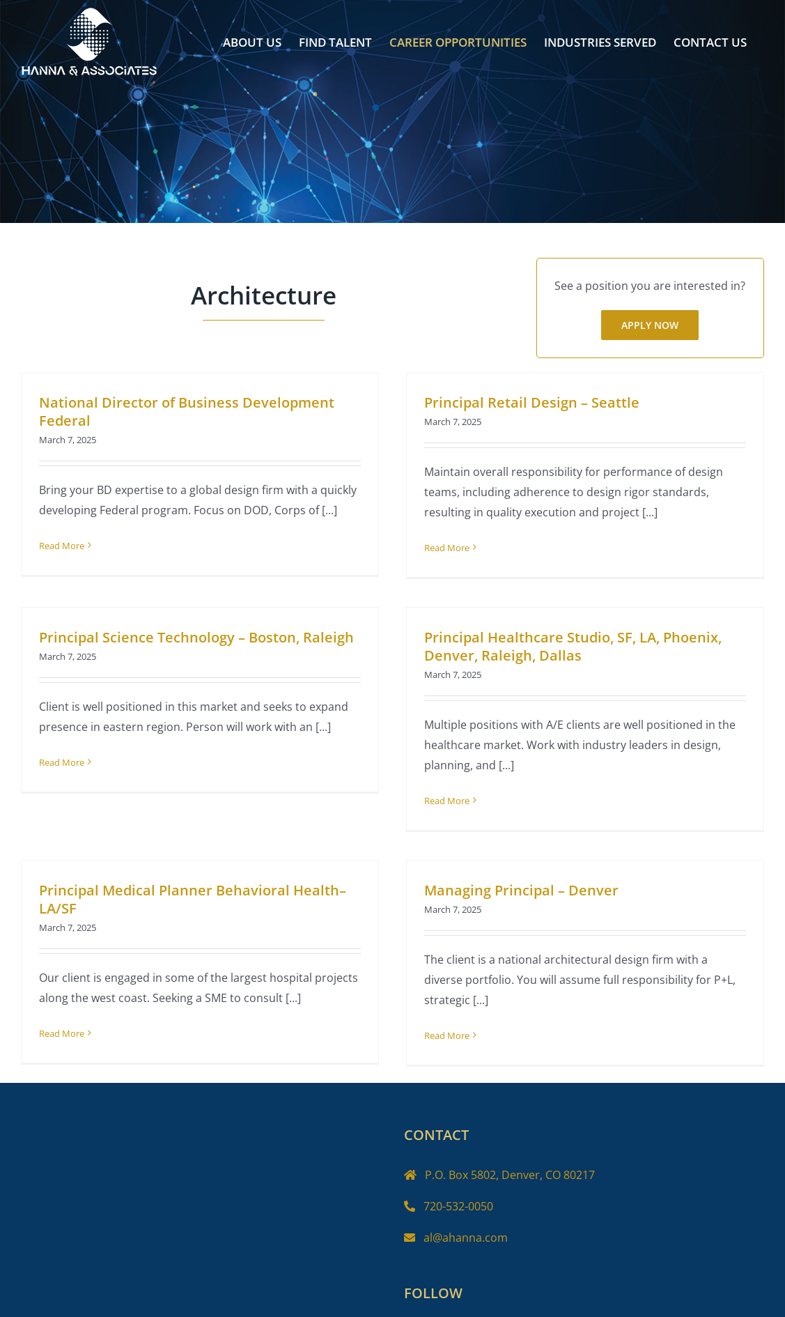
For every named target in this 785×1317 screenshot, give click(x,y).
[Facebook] (411, 1295)
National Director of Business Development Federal (186, 411)
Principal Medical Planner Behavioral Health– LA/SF (203, 891)
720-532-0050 (458, 1169)
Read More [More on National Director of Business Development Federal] (61, 545)
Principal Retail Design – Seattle (527, 402)
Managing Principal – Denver (527, 882)
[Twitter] (435, 1295)
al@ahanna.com (465, 1200)
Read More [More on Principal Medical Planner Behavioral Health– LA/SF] (72, 1025)
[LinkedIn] (484, 1295)
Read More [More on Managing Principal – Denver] (452, 1028)
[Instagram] (460, 1295)
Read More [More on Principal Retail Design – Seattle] (442, 547)
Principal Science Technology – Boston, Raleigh (216, 628)
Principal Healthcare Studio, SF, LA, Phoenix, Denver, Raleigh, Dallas (558, 648)
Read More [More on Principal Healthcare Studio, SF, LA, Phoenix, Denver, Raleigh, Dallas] (432, 802)
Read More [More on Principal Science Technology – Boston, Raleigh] (81, 753)
